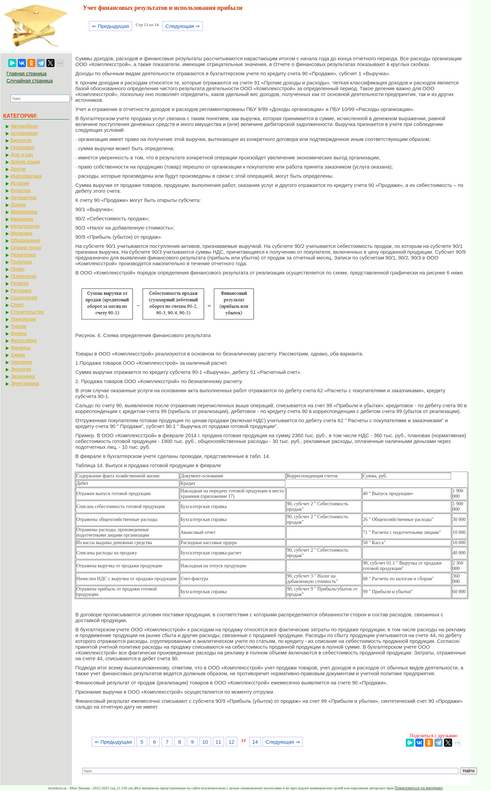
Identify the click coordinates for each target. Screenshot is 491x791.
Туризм (18, 326)
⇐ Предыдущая (110, 26)
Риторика (21, 290)
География (22, 147)
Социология (24, 297)
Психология (23, 276)
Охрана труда (26, 247)
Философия (23, 340)
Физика (19, 333)
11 (218, 742)
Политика (21, 262)
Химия (18, 355)
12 (232, 742)
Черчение (21, 362)
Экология (21, 369)
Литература (23, 197)
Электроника (25, 383)
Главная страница (26, 73)
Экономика (23, 376)
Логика (18, 204)
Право (18, 269)
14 (255, 742)
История (20, 183)
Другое (18, 169)
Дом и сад (22, 154)
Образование (25, 240)
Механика (21, 233)
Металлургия (25, 226)
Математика (24, 212)
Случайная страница (29, 80)
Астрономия (24, 133)
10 (205, 742)
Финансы (21, 347)
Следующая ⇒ (182, 26)
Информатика (26, 176)
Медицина (22, 219)
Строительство (27, 312)
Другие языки (25, 161)
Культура (20, 190)
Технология (23, 319)
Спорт (17, 304)
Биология (21, 140)
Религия (20, 283)
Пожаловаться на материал (419, 788)
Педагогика (23, 254)
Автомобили (24, 126)
